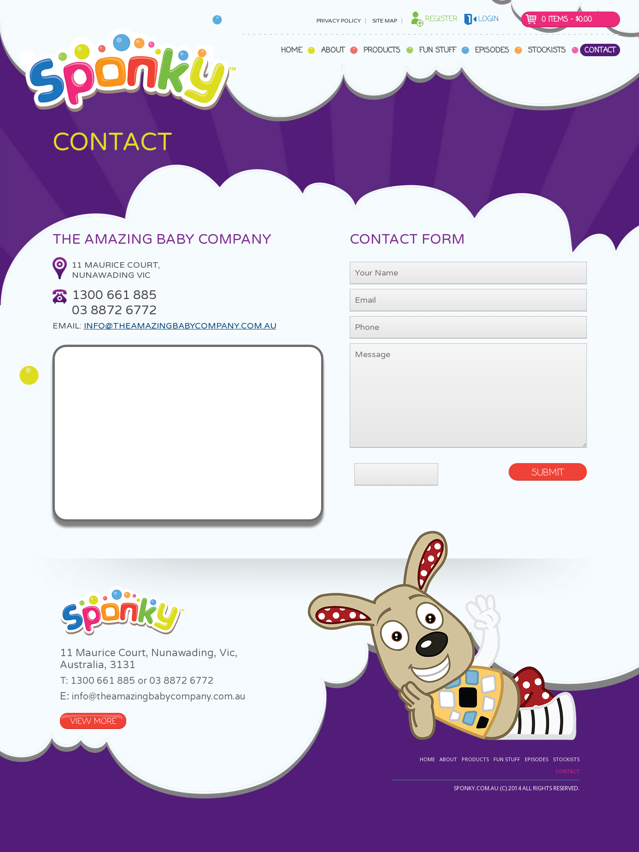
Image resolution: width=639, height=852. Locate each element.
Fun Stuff (437, 50)
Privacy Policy (339, 21)
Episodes (492, 50)
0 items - (567, 20)
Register (441, 19)
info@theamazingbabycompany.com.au (180, 326)
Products (381, 50)
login (488, 19)
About (333, 50)
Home (291, 50)
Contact (600, 50)
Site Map (384, 21)
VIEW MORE (93, 722)
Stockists (547, 50)
